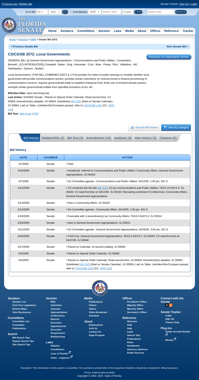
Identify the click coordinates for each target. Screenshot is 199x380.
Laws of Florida (61, 353)
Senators (67, 30)
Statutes (55, 346)
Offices (155, 30)
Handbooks (133, 346)
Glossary (132, 321)
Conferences (58, 315)
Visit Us (93, 328)
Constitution (57, 349)
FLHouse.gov (9, 3)
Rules (130, 342)
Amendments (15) (98, 138)
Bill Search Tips (21, 337)
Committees (86, 30)
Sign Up (184, 3)
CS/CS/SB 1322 (92, 105)
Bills (53, 302)
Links (130, 332)
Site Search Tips (21, 344)
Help (129, 328)
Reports (55, 319)
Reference (171, 30)
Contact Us (95, 332)
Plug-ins (166, 328)
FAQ (129, 325)
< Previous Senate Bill (24, 46)
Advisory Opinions (137, 349)
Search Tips (133, 335)
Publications (96, 302)
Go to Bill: (31, 12)
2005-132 (105, 268)
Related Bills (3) (53, 138)
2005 (33, 39)
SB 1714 (103, 187)
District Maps (19, 309)
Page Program (97, 335)
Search (12, 334)
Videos (92, 305)
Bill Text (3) (75, 138)
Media (129, 30)
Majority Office (135, 305)
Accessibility (109, 372)
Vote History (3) (146, 138)
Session (104, 30)
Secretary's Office (137, 312)
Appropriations (59, 312)
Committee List (20, 321)
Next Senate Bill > (177, 46)
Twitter (167, 305)
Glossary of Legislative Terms (169, 57)
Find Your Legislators (24, 305)
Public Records (135, 353)
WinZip (171, 340)
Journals (55, 309)
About (142, 30)
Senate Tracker (171, 312)
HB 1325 (76, 101)
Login (194, 3)
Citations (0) (168, 138)
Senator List (19, 302)
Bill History (31, 138)
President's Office (137, 302)
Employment (96, 325)
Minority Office (135, 309)
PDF (36, 113)
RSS (170, 305)
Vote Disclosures (21, 312)
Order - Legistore (62, 358)
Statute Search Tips (23, 341)
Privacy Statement (93, 372)
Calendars (56, 305)
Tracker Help (172, 322)
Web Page (25, 113)
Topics (92, 309)
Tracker (188, 30)
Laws (117, 30)
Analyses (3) (123, 138)
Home (52, 30)
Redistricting (58, 336)
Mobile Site (25, 3)
